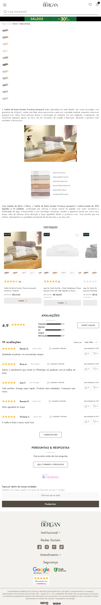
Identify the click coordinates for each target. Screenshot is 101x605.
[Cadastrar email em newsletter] (50, 504)
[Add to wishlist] (37, 235)
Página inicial (6, 24)
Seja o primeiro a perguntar (50, 464)
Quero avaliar (88, 325)
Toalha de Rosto (24, 24)
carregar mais (50, 434)
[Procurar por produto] (5, 11)
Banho (15, 24)
